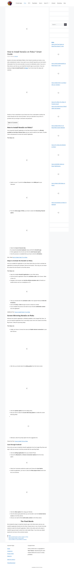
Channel (53, 3)
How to (40, 3)
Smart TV (47, 3)
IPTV (29, 3)
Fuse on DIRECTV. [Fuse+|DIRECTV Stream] (18, 539)
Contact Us (9, 551)
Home (8, 548)
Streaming (59, 3)
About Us (9, 556)
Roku (25, 3)
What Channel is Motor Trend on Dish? (16, 538)
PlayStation (34, 3)
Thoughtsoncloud (11, 562)
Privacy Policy (10, 553)
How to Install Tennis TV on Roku (22, 312)
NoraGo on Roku (25, 536)
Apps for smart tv (11, 559)
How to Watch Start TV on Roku (20, 257)
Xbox (65, 3)
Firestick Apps (19, 3)
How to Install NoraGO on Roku (15, 536)
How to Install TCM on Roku (21, 441)
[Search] (65, 24)
